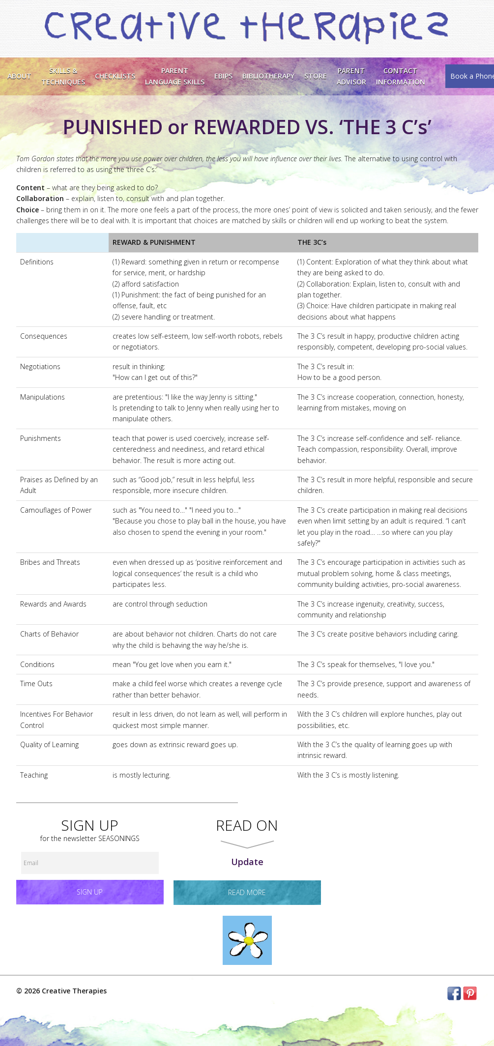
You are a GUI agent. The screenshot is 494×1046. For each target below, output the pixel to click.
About (19, 76)
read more (247, 892)
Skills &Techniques (63, 76)
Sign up (90, 892)
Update (247, 862)
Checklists (115, 76)
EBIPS (223, 76)
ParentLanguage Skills (174, 76)
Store (315, 76)
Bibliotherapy (268, 76)
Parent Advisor (351, 76)
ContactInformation (400, 76)
